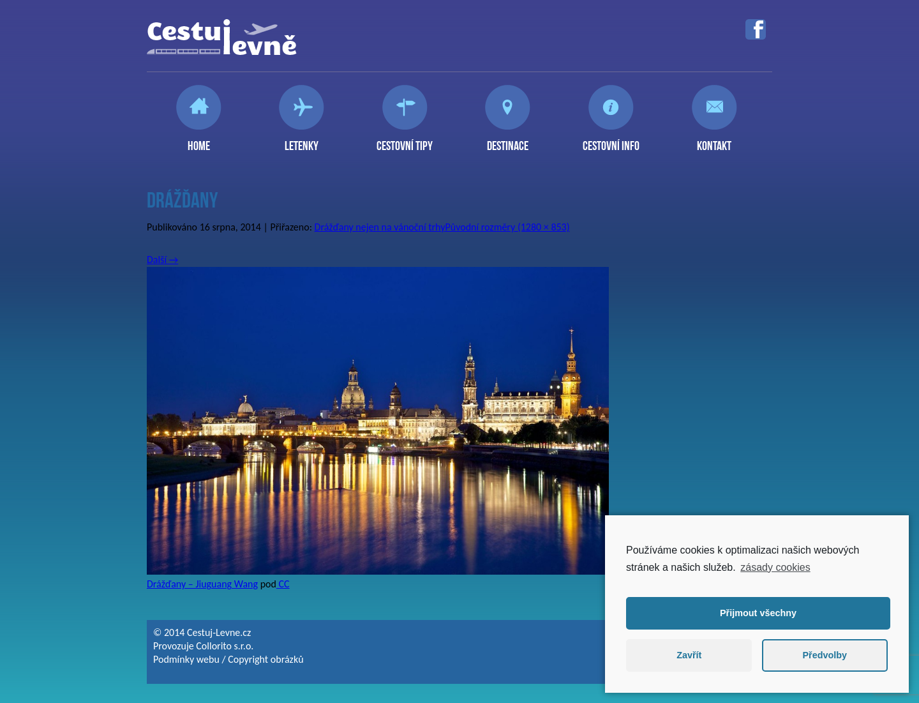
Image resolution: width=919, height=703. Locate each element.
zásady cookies (775, 567)
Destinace (507, 140)
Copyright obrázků (265, 659)
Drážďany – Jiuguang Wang (202, 584)
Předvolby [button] (824, 655)
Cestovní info (611, 140)
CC (283, 584)
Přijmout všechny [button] (758, 613)
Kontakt (714, 140)
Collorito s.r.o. (224, 646)
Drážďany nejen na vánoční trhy (380, 227)
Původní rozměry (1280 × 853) (507, 227)
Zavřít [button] (688, 655)
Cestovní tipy (405, 140)
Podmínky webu (186, 659)
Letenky (301, 140)
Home (199, 140)
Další (162, 259)
